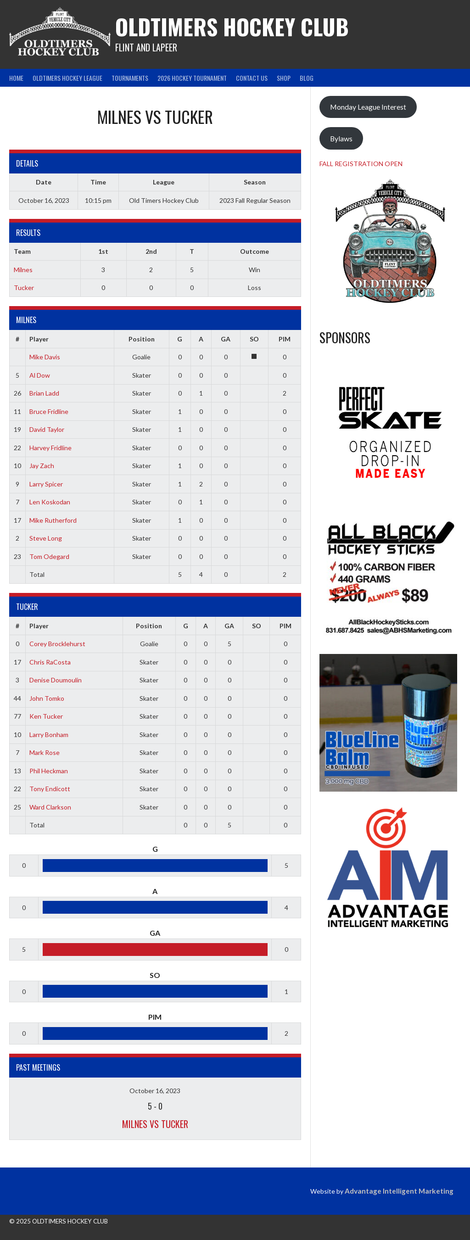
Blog (306, 78)
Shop (284, 78)
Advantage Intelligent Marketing (399, 1191)
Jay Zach (41, 465)
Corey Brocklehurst (57, 644)
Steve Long (45, 538)
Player (39, 339)
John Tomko (46, 698)
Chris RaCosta (50, 662)
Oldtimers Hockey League (67, 78)
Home (16, 78)
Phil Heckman (48, 771)
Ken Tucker (46, 716)
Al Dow (39, 375)
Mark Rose (44, 752)
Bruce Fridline (48, 411)
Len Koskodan (49, 502)
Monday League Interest (368, 106)
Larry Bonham (48, 734)
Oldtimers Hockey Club (232, 26)
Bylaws (341, 138)
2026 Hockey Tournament (192, 78)
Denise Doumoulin (55, 680)
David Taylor (46, 429)
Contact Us (252, 78)
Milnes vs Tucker (155, 1124)
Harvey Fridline (50, 448)
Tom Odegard (49, 556)
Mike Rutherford (53, 520)
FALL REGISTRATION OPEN (361, 164)
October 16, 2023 (154, 1091)
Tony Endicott (49, 789)
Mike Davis (44, 357)
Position (142, 339)
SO (254, 339)
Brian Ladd (44, 393)
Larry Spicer (46, 484)
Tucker (24, 287)
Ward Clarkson (50, 807)
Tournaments (130, 78)
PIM (285, 339)
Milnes (23, 270)
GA (225, 339)
